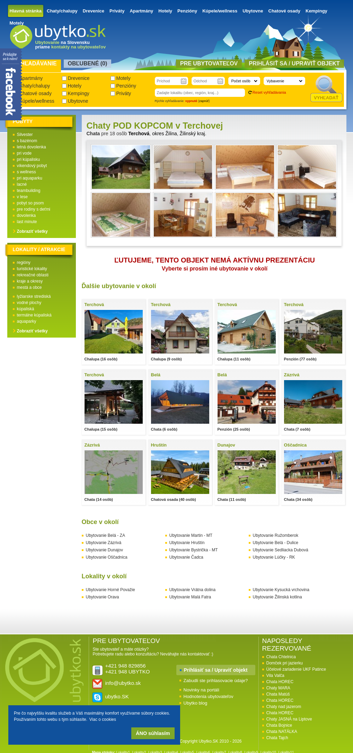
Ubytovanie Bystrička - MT (193, 550)
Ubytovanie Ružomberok (275, 535)
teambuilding (29, 190)
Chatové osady (284, 10)
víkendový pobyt (32, 165)
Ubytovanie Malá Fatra (190, 597)
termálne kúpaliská (34, 315)
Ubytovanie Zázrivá (104, 542)
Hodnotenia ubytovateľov (208, 696)
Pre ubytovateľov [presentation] (209, 63)
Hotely (165, 10)
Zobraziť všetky (32, 231)
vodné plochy (29, 302)
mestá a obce (29, 287)
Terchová (138, 133)
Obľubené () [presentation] (87, 63)
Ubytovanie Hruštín (187, 542)
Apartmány (141, 10)
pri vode (24, 153)
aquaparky (26, 321)
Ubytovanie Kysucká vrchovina (281, 589)
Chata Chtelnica (281, 656)
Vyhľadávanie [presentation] (35, 63)
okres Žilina (164, 133)
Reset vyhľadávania (269, 92)
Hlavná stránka (26, 10)
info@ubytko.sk (123, 683)
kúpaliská (25, 308)
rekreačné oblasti (32, 275)
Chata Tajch (277, 737)
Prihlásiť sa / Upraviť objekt (216, 670)
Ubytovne (252, 10)
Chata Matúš (278, 694)
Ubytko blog (196, 703)
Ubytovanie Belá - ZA (105, 535)
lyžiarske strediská (34, 296)
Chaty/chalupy (62, 10)
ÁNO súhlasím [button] (153, 733)
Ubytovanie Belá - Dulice (275, 542)
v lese (22, 196)
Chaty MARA (278, 688)
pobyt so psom (30, 203)
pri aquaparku (29, 178)
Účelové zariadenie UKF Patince (296, 669)
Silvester (25, 134)
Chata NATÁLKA (281, 731)
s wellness (26, 171)
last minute (27, 221)
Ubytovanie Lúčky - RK (274, 557)
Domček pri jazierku (284, 663)
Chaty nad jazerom (283, 706)
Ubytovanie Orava (102, 597)
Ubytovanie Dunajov (104, 550)
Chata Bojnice (279, 725)
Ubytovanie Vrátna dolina (192, 589)
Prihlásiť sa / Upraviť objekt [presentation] (294, 63)
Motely (17, 23)
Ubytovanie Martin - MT (191, 535)
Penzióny (187, 10)
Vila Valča (275, 675)
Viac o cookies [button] (102, 719)
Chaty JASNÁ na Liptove (289, 719)
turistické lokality (32, 268)
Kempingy (316, 10)
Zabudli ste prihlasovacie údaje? (216, 680)
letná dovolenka (31, 147)
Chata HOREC (280, 681)
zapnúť (204, 101)
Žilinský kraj (192, 133)
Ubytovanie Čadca (186, 557)
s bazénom (27, 140)
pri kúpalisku (28, 159)
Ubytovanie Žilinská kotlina (277, 597)
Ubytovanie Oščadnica (106, 557)
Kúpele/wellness (219, 10)
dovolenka (26, 215)
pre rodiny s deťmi (34, 209)
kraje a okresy (30, 281)
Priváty (116, 10)
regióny (23, 262)
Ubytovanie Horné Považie (110, 589)
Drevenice (93, 10)
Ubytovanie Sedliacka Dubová (280, 550)
